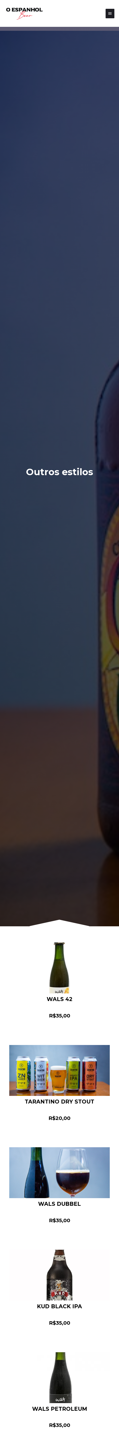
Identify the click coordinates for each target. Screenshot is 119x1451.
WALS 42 (59, 999)
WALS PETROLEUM (59, 1409)
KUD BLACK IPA (59, 1306)
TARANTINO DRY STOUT (59, 1101)
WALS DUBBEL (59, 1204)
